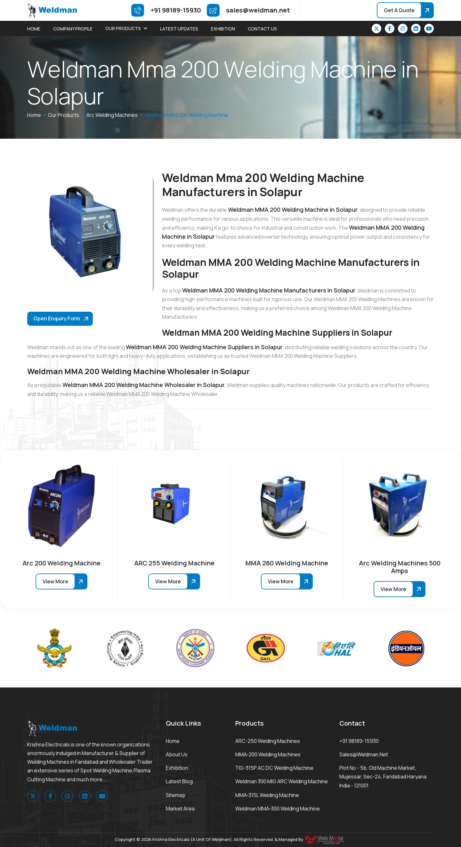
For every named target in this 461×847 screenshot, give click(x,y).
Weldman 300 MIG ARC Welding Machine (281, 781)
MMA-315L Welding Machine (267, 795)
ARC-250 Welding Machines (267, 740)
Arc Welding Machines (112, 115)
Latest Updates (179, 29)
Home (33, 29)
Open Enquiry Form (56, 318)
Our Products (123, 28)
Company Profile (73, 29)
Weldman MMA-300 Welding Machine (277, 808)
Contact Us (262, 29)
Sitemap (175, 795)
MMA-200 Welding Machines (268, 754)
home (34, 115)
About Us (177, 754)
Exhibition (223, 29)
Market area (180, 808)
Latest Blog (179, 781)
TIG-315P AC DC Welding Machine (274, 767)
